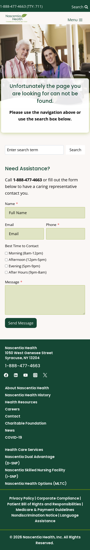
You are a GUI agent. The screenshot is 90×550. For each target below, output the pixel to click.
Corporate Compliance (58, 498)
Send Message (20, 322)
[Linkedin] (16, 375)
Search (75, 149)
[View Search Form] (80, 7)
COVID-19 (13, 437)
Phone (52, 224)
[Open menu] (75, 18)
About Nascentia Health (27, 387)
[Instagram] (35, 375)
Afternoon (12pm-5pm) (27, 259)
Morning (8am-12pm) (26, 253)
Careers (12, 409)
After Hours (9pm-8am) (27, 272)
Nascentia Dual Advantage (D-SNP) (30, 460)
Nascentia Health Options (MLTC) (36, 483)
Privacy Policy (21, 498)
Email (9, 224)
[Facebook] (6, 375)
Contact (12, 416)
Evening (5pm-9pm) (24, 266)
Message (13, 282)
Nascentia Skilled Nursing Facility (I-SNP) (35, 473)
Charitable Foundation (25, 423)
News (10, 430)
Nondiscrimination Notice (34, 515)
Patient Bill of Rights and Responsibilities (44, 504)
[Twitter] (45, 375)
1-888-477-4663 (13, 6)
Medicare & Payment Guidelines (45, 509)
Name (11, 203)
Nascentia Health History (28, 395)
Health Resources (21, 402)
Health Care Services (24, 449)
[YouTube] (25, 375)
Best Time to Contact (22, 245)
